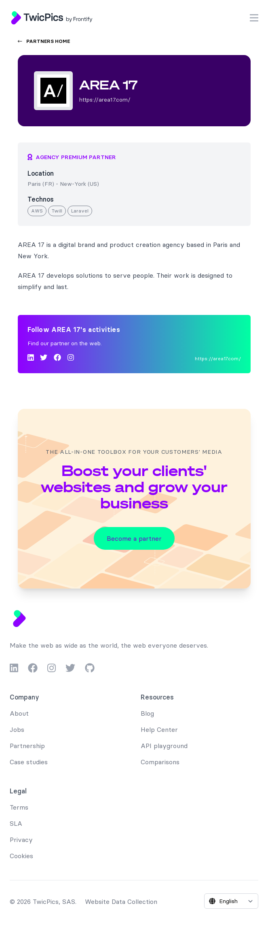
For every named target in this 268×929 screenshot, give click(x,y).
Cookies (21, 856)
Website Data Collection (121, 901)
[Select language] (231, 901)
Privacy (21, 839)
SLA (16, 823)
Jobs (17, 729)
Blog (147, 713)
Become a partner (134, 538)
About (19, 713)
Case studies (29, 762)
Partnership (27, 746)
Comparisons (160, 762)
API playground (164, 746)
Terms (19, 807)
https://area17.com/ (218, 358)
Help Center (159, 729)
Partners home (44, 41)
